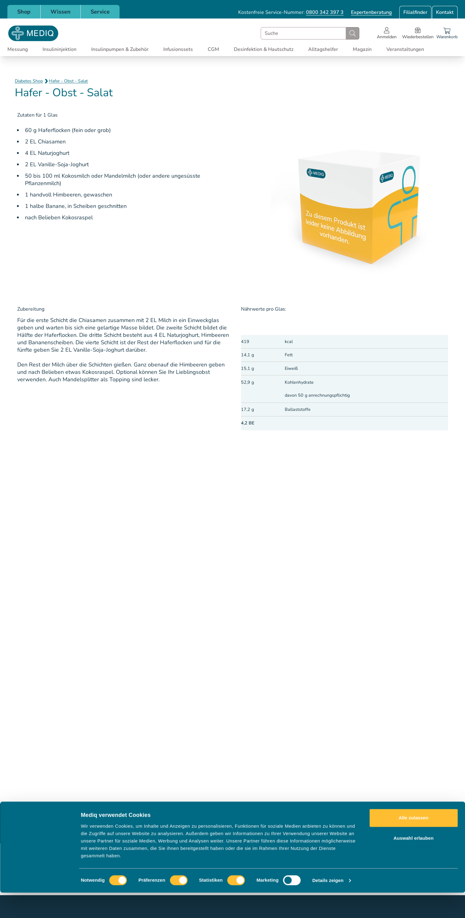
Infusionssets (178, 49)
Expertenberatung (371, 12)
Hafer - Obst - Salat (68, 81)
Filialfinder (415, 12)
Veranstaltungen (405, 49)
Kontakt (445, 12)
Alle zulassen (413, 843)
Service (100, 11)
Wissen (61, 11)
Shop (24, 11)
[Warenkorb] (447, 33)
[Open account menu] (386, 33)
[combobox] (310, 33)
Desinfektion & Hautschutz (263, 49)
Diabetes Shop (29, 81)
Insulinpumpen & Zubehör (120, 49)
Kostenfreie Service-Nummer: (291, 12)
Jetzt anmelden (348, 823)
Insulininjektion (59, 49)
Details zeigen (327, 905)
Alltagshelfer (323, 49)
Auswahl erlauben (414, 863)
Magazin (362, 49)
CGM (213, 49)
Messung (17, 49)
